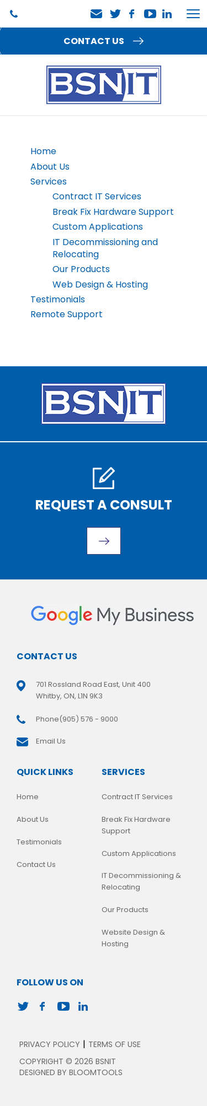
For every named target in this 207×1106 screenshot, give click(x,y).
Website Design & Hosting (133, 938)
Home (43, 151)
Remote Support (66, 314)
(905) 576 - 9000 (14, 14)
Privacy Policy (49, 1044)
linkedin (168, 13)
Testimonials (57, 299)
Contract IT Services (96, 196)
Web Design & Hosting (100, 284)
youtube (150, 13)
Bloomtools (96, 1072)
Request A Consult (103, 505)
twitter (115, 13)
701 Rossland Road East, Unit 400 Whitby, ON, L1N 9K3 (93, 690)
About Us (50, 166)
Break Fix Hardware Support (113, 211)
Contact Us (36, 864)
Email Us (96, 14)
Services (48, 181)
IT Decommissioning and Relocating (105, 248)
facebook (132, 13)
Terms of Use (114, 1044)
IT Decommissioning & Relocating (141, 881)
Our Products (81, 269)
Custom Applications (97, 226)
